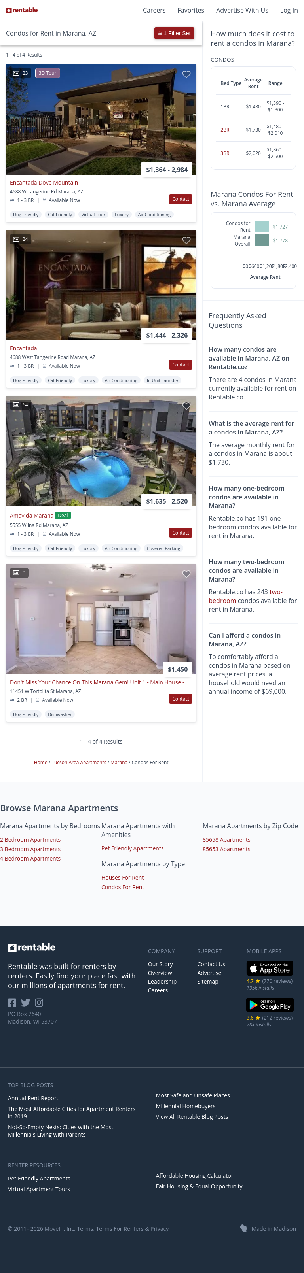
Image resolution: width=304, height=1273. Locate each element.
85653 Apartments (227, 849)
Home (41, 762)
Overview (160, 972)
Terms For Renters (120, 1228)
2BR (224, 130)
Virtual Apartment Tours (39, 1189)
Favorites (191, 10)
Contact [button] (180, 199)
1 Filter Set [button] (174, 33)
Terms (85, 1228)
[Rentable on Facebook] (14, 1005)
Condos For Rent (122, 887)
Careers (154, 10)
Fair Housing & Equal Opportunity (199, 1186)
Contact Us (211, 964)
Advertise (209, 972)
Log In (289, 10)
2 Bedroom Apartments (30, 839)
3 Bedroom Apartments (30, 849)
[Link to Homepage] (22, 10)
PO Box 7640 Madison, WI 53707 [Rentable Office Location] (32, 1017)
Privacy (159, 1228)
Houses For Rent (122, 877)
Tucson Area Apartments (79, 762)
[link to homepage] (74, 948)
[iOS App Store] (270, 974)
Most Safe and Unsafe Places (193, 1095)
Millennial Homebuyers (186, 1106)
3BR (224, 153)
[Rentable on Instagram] (40, 1005)
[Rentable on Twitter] (28, 1005)
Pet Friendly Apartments (132, 848)
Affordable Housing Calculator (195, 1175)
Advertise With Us (242, 10)
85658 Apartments (227, 839)
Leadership (162, 981)
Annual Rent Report (33, 1098)
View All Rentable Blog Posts (192, 1116)
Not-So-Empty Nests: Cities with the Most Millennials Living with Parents (60, 1130)
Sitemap (207, 981)
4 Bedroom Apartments (30, 858)
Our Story (160, 964)
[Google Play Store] (270, 1011)
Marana (119, 762)
